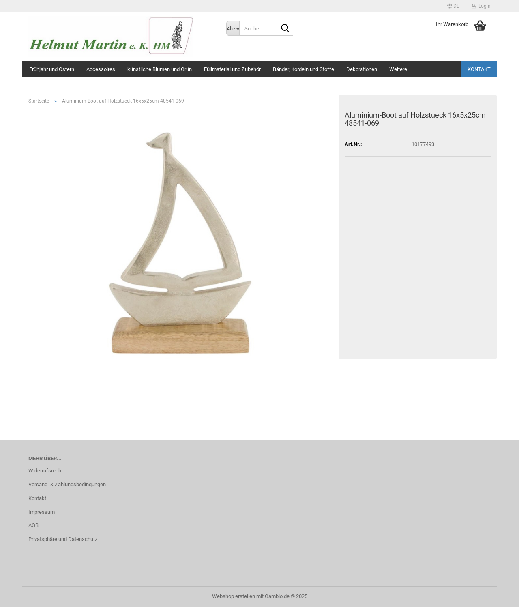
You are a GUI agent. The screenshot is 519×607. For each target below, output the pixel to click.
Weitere (398, 69)
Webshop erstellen (233, 596)
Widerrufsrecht (45, 471)
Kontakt (479, 69)
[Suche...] (232, 28)
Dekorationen (361, 69)
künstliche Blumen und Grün (159, 69)
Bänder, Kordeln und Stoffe (303, 69)
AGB (33, 525)
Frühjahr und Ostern (51, 69)
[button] (453, 6)
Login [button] (481, 6)
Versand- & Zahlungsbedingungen (67, 484)
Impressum (41, 512)
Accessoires (100, 69)
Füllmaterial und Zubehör (232, 69)
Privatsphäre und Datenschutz (62, 539)
